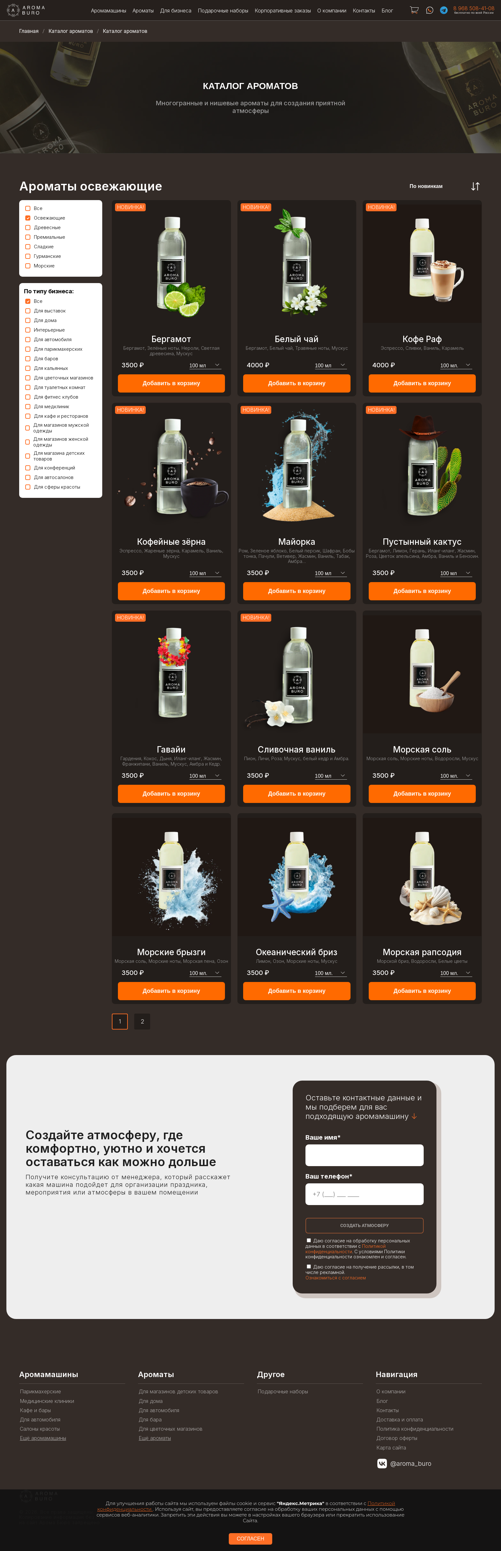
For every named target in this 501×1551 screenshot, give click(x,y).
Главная (29, 31)
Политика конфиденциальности (414, 1429)
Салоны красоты (40, 1429)
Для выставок (45, 311)
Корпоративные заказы (283, 10)
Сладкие (39, 247)
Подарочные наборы (223, 10)
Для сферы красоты (52, 487)
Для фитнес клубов (51, 397)
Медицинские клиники (47, 1401)
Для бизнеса (175, 10)
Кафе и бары (35, 1410)
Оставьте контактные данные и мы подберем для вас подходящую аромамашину (363, 1107)
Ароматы (143, 10)
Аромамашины (108, 10)
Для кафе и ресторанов (56, 416)
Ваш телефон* (329, 1176)
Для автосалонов (49, 477)
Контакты (364, 10)
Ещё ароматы (155, 1438)
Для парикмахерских (53, 349)
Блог (387, 10)
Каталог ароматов (71, 31)
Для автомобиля (48, 339)
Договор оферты (396, 1438)
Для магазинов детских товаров (178, 1392)
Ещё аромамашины (43, 1438)
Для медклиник (47, 406)
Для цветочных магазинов (59, 378)
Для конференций (50, 468)
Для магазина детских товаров (55, 456)
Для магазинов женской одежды (56, 442)
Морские (40, 266)
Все (33, 208)
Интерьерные (45, 330)
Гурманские (43, 256)
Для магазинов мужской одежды (57, 428)
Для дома (41, 320)
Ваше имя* (323, 1137)
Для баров (41, 359)
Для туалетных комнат (55, 387)
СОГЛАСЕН (250, 1538)
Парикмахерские (40, 1392)
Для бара (150, 1420)
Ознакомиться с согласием (335, 1277)
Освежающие (45, 218)
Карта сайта (391, 1448)
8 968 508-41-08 (474, 8)
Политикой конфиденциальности (345, 1248)
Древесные (43, 227)
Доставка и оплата (399, 1420)
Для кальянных (46, 368)
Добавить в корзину (171, 383)
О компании (331, 10)
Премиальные (45, 237)
